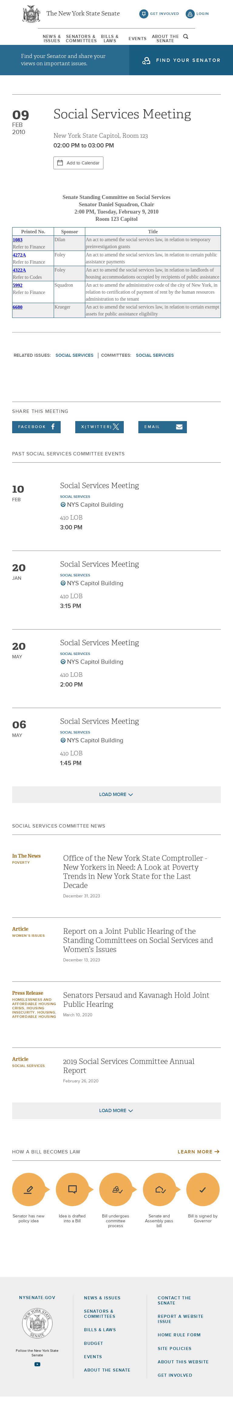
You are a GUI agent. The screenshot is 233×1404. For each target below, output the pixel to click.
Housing (46, 1020)
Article (20, 936)
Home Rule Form (179, 1343)
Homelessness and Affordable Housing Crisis (34, 1011)
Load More (112, 801)
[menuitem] (36, 41)
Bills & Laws (107, 41)
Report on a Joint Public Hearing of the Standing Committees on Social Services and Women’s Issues (138, 947)
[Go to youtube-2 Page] (37, 1372)
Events (142, 41)
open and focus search (203, 40)
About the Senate (107, 1377)
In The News (26, 863)
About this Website (183, 1369)
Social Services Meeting (99, 493)
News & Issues (36, 41)
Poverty (21, 870)
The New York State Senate (83, 15)
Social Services (74, 362)
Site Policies (174, 1356)
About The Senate (177, 41)
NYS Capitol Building (95, 512)
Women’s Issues (28, 943)
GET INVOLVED (175, 1383)
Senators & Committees (71, 41)
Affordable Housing (34, 1024)
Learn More (195, 1159)
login (203, 15)
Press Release (27, 1000)
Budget (93, 1351)
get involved (164, 15)
